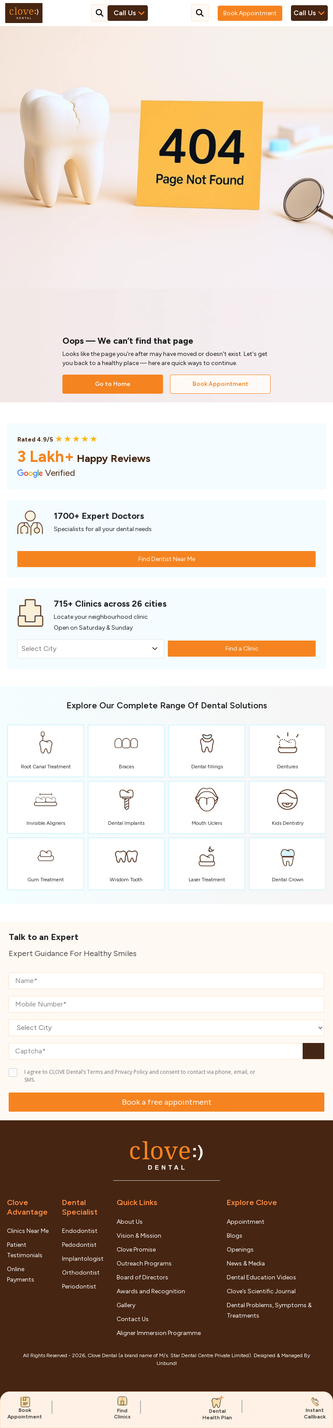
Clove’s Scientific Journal (261, 1291)
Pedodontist (79, 1245)
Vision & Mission (139, 1235)
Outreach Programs (144, 1263)
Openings (240, 1249)
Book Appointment (250, 13)
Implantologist (83, 1258)
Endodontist (80, 1231)
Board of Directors (142, 1277)
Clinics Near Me (28, 1231)
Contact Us (133, 1319)
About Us (130, 1221)
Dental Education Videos (261, 1277)
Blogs (234, 1235)
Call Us (309, 13)
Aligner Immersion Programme (159, 1333)
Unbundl (167, 1363)
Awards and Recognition (151, 1291)
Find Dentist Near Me (166, 559)
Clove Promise (136, 1249)
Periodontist (79, 1286)
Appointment (245, 1221)
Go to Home (113, 384)
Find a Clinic (241, 648)
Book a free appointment (167, 1102)
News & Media (246, 1263)
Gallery (126, 1305)
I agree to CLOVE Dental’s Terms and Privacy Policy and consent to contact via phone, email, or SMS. (139, 1075)
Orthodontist (81, 1272)
